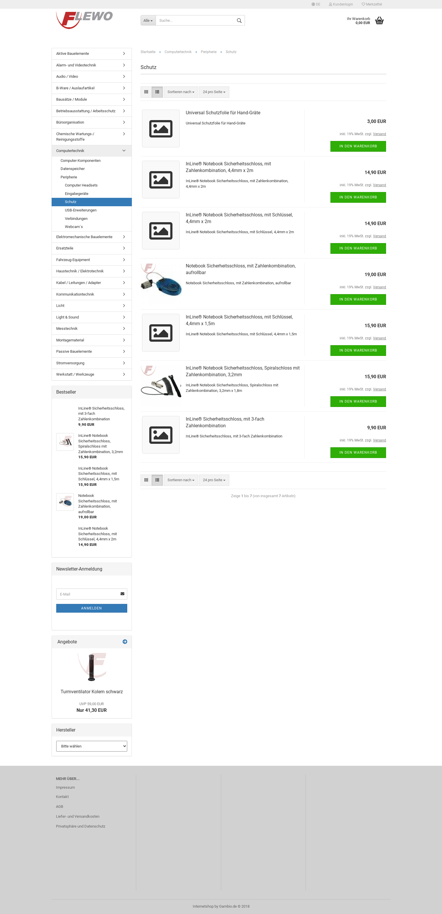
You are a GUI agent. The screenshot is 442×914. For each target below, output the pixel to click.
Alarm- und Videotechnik (76, 65)
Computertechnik (70, 151)
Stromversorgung (70, 363)
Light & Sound (67, 317)
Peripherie (69, 177)
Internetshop (203, 906)
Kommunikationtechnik (75, 294)
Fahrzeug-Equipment (73, 260)
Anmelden (91, 608)
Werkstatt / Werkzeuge (75, 374)
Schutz (70, 202)
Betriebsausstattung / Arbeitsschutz (85, 111)
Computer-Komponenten (81, 160)
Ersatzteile (64, 248)
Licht (60, 305)
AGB (59, 806)
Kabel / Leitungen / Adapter (78, 282)
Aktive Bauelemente (72, 53)
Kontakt (62, 796)
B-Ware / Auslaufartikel (75, 88)
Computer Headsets (81, 185)
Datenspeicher (73, 168)
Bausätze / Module (71, 99)
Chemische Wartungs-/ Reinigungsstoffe (75, 137)
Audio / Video (67, 76)
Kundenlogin (341, 4)
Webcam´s (74, 227)
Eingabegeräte (76, 193)
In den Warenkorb (358, 146)
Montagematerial (70, 340)
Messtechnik (67, 328)
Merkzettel (372, 4)
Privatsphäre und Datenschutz (80, 826)
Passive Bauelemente (74, 351)
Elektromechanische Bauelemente (84, 237)
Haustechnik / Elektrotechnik (80, 271)
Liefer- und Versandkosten (77, 816)
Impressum (65, 787)
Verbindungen (76, 218)
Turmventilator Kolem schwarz (92, 691)
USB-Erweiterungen (81, 210)
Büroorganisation (70, 122)
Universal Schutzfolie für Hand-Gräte (223, 112)
